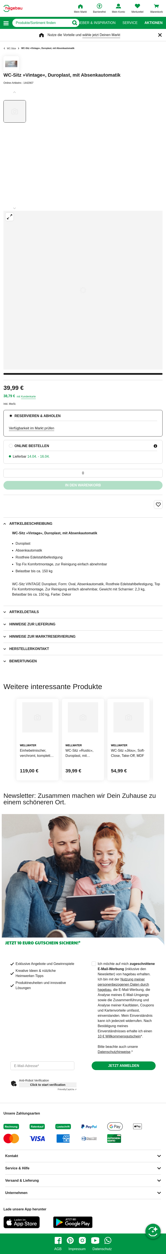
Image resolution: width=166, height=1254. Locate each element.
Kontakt (11, 1156)
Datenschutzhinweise (114, 1052)
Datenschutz (102, 1249)
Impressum (77, 1249)
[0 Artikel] (83, 473)
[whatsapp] (107, 1240)
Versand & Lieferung (22, 1180)
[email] (42, 1066)
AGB (58, 1249)
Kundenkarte (28, 396)
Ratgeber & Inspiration (93, 23)
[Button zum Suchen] (74, 23)
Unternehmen (16, 1193)
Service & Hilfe (17, 1168)
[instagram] (82, 1240)
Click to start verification (47, 1084)
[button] (6, 23)
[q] (41, 23)
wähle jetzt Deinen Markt (101, 35)
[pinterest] (70, 1240)
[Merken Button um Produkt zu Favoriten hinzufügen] (158, 504)
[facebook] (58, 1240)
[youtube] (95, 1240)
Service (129, 23)
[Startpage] (12, 8)
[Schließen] (160, 35)
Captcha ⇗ (67, 1089)
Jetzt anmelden (123, 1065)
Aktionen (153, 23)
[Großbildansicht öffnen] (83, 290)
